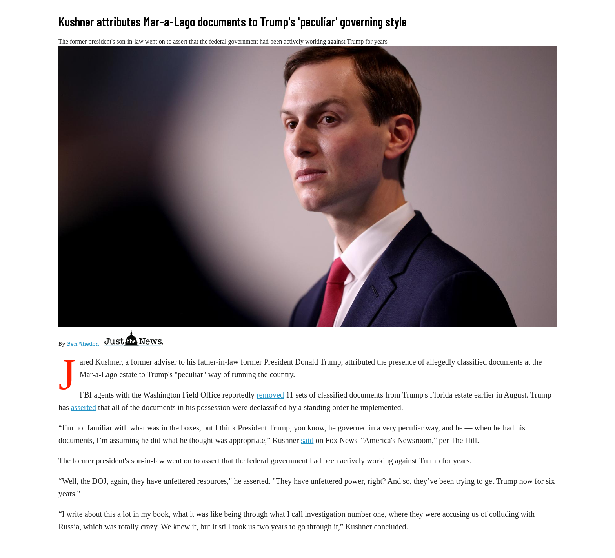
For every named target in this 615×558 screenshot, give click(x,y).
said (307, 440)
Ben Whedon (83, 344)
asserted (83, 407)
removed (270, 394)
